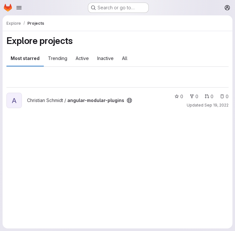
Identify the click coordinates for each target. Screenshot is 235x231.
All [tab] (124, 58)
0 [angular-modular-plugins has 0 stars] (178, 96)
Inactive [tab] (105, 58)
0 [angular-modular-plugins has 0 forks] (194, 96)
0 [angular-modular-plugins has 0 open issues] (224, 96)
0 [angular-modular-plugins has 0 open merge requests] (209, 96)
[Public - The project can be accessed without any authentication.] (129, 100)
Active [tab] (82, 58)
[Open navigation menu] (19, 8)
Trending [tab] (57, 58)
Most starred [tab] (25, 58)
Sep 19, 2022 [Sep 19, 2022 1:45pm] (216, 105)
